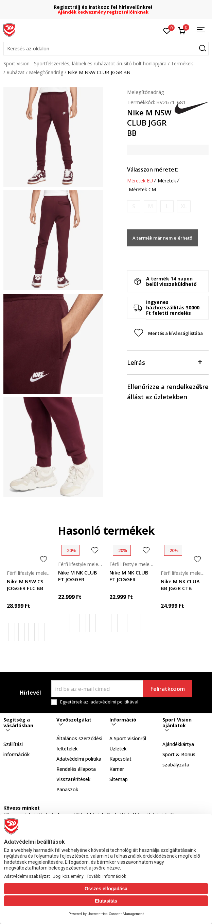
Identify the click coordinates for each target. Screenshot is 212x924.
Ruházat (15, 72)
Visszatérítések (73, 779)
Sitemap (118, 779)
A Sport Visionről (127, 738)
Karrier (116, 769)
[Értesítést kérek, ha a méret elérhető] (133, 206)
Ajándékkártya (178, 744)
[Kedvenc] (167, 30)
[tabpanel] (53, 137)
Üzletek (117, 748)
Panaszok (67, 789)
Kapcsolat (120, 759)
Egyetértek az (99, 702)
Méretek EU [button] (140, 180)
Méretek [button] (167, 180)
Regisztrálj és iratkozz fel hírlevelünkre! (106, 7)
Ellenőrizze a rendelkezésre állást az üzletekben (168, 391)
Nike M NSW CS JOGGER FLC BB (25, 584)
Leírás (164, 362)
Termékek (182, 63)
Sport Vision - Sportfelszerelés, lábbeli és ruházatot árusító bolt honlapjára (84, 63)
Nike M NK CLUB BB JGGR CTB (180, 584)
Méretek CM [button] (142, 189)
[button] (106, 48)
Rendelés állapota (76, 769)
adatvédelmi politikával (114, 702)
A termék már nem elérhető (162, 238)
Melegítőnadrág (46, 72)
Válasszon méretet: (152, 169)
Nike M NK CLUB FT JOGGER (77, 576)
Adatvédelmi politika (78, 759)
